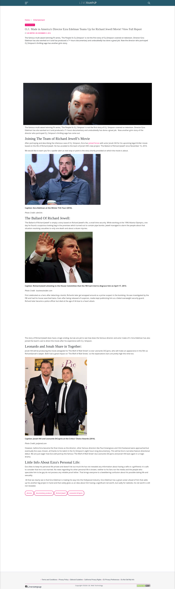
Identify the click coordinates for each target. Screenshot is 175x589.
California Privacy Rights (92, 580)
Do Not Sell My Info (127, 580)
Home (27, 20)
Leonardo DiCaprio (76, 493)
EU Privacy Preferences (111, 580)
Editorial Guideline (76, 580)
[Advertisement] (87, 64)
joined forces (94, 143)
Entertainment (39, 20)
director (29, 493)
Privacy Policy (63, 580)
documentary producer (44, 493)
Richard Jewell (61, 493)
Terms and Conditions (49, 580)
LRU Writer (31, 33)
